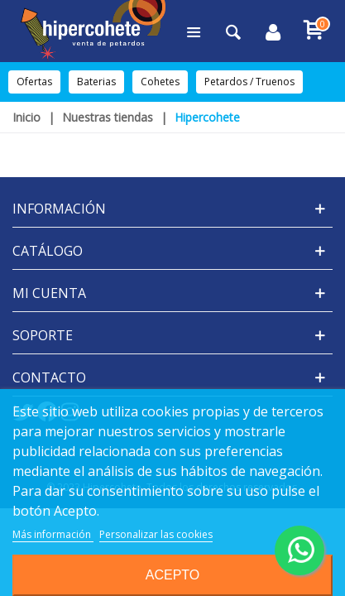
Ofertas (34, 81)
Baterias (96, 81)
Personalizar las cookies (156, 534)
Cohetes (160, 81)
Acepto (173, 575)
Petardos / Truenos (249, 81)
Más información (52, 534)
